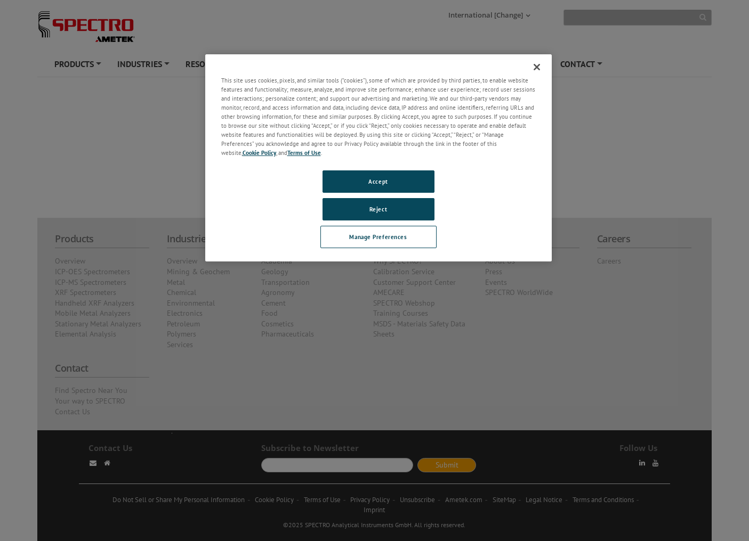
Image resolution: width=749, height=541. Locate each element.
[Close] (537, 67)
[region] (378, 157)
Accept (378, 181)
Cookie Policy (259, 153)
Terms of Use (304, 153)
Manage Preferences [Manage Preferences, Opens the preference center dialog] (378, 237)
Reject (378, 209)
